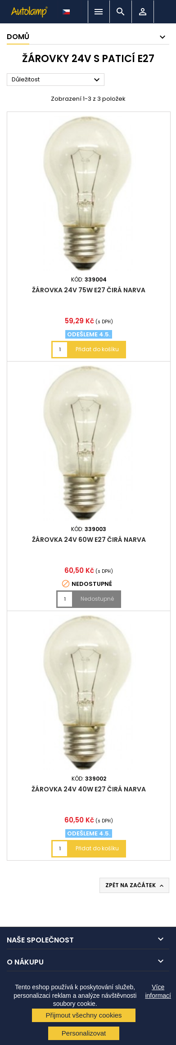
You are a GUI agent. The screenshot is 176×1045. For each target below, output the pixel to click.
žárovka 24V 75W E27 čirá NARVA (88, 290)
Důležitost (57, 80)
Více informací (158, 991)
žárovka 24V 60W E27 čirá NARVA (89, 539)
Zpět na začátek (135, 885)
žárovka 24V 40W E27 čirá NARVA (89, 789)
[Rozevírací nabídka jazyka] (67, 9)
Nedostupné (97, 599)
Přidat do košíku (97, 349)
